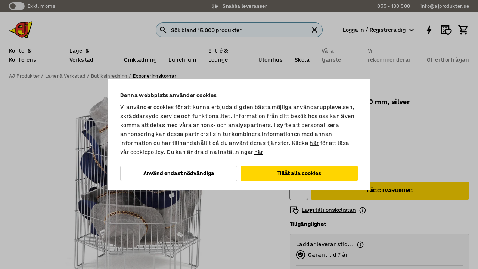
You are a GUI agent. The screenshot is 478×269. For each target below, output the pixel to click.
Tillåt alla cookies (299, 173)
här (314, 142)
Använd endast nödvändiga (178, 173)
